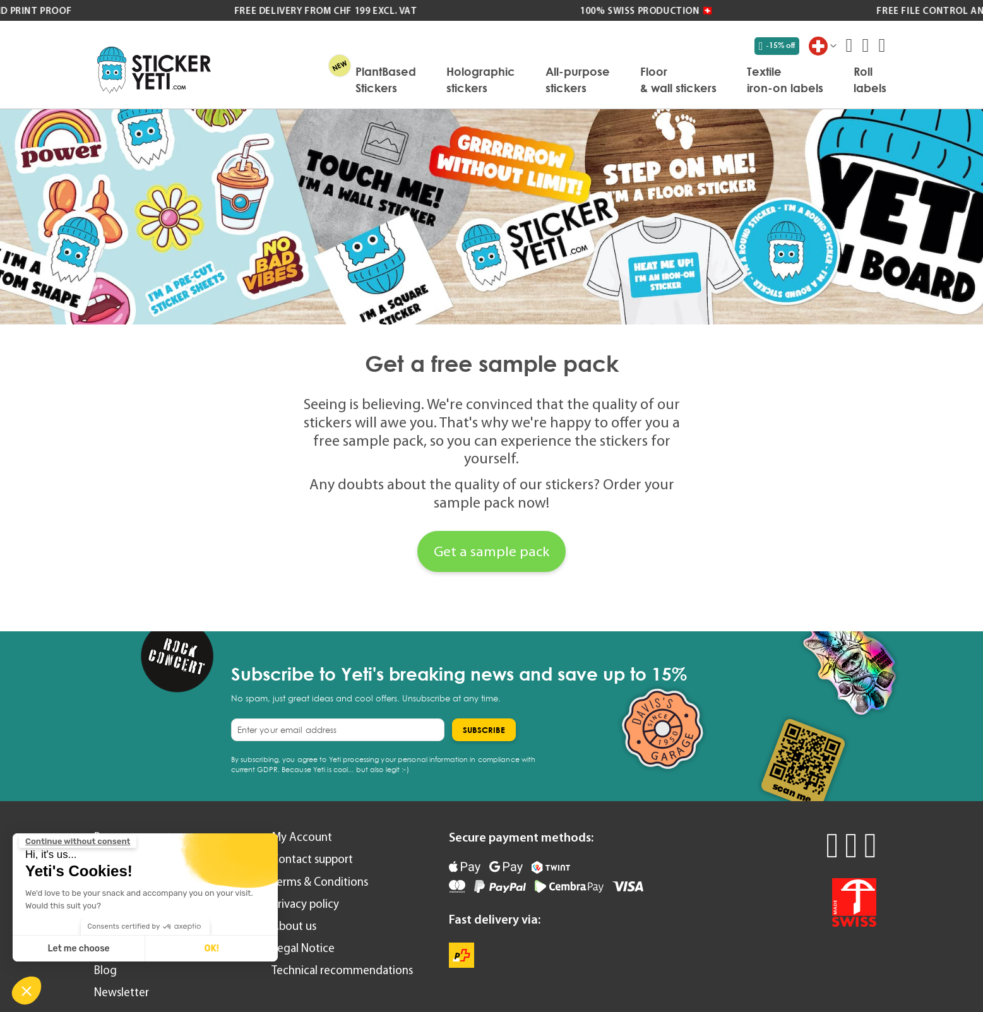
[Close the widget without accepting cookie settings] (77, 841)
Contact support (312, 859)
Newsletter (121, 992)
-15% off (777, 45)
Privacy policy (305, 903)
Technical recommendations (342, 970)
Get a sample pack (491, 551)
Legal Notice (303, 948)
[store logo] (154, 70)
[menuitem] (385, 79)
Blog (105, 970)
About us (293, 926)
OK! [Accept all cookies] (211, 948)
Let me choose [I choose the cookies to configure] (79, 948)
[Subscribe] (484, 729)
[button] (26, 990)
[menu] (554, 79)
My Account (301, 837)
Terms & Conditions (319, 881)
